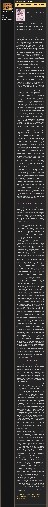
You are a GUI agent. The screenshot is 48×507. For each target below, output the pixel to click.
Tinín (33, 494)
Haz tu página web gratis (36, 505)
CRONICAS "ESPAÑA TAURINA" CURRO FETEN (7, 20)
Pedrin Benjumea (24, 496)
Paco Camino (31, 496)
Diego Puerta (38, 494)
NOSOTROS (4, 31)
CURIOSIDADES (4, 27)
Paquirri (37, 496)
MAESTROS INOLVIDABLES (6, 25)
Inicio (3, 15)
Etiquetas (18, 494)
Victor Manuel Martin (21, 498)
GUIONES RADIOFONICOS (6, 29)
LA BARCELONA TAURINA (6, 17)
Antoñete (22, 494)
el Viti (18, 496)
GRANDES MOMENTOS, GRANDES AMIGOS (6, 23)
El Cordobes (28, 494)
